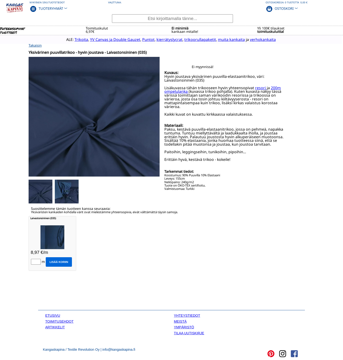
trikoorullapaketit (191, 39)
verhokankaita (254, 39)
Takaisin (35, 45)
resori (261, 87)
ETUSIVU (52, 315)
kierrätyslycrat (160, 39)
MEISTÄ (180, 321)
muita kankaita (222, 39)
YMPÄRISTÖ (184, 327)
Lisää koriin (59, 261)
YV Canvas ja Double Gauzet (106, 39)
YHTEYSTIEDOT (187, 315)
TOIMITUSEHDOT (59, 321)
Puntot (139, 39)
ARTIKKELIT (55, 327)
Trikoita (72, 39)
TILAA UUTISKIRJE (189, 333)
